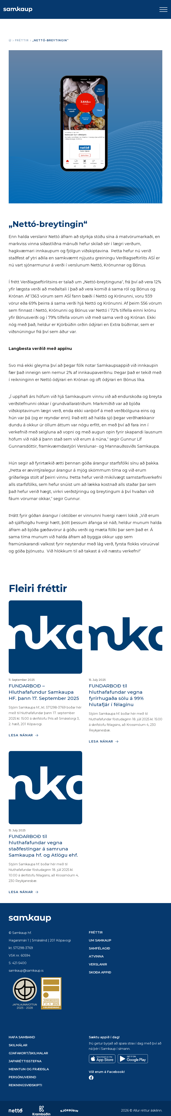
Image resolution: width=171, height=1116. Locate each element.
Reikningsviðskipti (25, 1085)
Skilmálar (18, 1045)
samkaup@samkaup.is (26, 971)
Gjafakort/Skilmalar (28, 1053)
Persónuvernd (22, 1077)
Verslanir (98, 964)
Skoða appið (100, 972)
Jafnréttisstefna (25, 1061)
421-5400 (19, 963)
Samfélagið (99, 948)
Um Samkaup (100, 940)
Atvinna (96, 956)
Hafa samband (22, 1037)
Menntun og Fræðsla (29, 1069)
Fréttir (22, 40)
